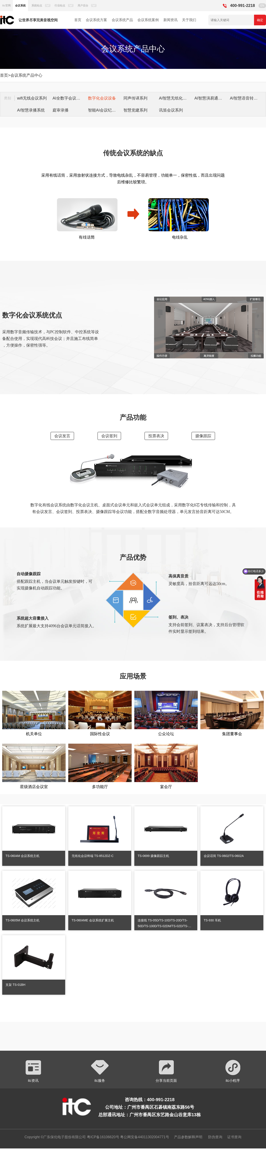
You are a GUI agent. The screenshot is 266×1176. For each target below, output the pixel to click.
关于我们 (189, 20)
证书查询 (234, 1137)
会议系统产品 (122, 20)
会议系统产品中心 (26, 75)
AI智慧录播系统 (31, 110)
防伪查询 (215, 1137)
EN (262, 5)
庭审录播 (60, 110)
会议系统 (20, 5)
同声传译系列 (135, 98)
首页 (77, 20)
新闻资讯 (170, 20)
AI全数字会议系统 (68, 98)
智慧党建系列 (135, 110)
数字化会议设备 (102, 98)
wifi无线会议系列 (32, 98)
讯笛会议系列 (171, 110)
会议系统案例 (148, 20)
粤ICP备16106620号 (102, 1137)
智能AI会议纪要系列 (104, 110)
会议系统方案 (96, 20)
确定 (260, 20)
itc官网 (6, 5)
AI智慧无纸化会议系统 (175, 98)
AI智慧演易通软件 (210, 98)
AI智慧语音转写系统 (246, 98)
